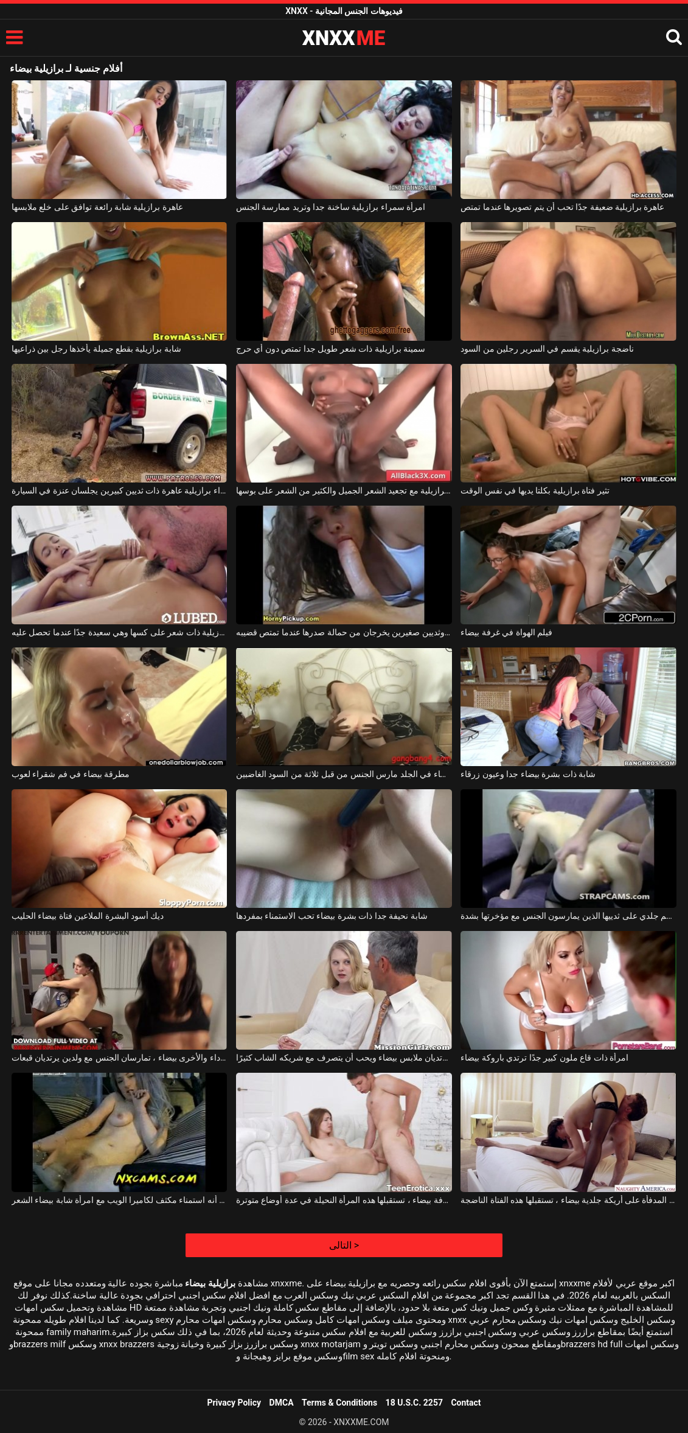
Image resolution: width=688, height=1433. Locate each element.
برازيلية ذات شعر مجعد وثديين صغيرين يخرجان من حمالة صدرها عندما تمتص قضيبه (344, 632)
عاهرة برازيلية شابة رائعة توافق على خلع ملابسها (97, 207)
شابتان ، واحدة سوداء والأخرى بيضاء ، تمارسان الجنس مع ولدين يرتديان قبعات (120, 1057)
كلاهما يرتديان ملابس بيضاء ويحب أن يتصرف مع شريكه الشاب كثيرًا (344, 1057)
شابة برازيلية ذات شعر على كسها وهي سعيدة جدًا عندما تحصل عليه (120, 632)
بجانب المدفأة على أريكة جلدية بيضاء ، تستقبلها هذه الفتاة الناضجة (568, 1200)
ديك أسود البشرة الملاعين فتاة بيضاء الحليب (88, 916)
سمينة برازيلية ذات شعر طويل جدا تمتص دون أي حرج (330, 349)
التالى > (344, 1245)
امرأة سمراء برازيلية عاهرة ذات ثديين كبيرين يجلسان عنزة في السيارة (120, 490)
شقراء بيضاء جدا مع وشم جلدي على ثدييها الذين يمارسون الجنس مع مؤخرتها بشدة (568, 916)
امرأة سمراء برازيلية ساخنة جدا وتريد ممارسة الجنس (330, 207)
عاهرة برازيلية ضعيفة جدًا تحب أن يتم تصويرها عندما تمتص (562, 207)
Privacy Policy (234, 1402)
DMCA (281, 1402)
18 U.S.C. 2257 (414, 1402)
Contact (466, 1402)
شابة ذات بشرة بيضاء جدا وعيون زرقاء (528, 774)
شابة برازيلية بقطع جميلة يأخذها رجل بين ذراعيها (96, 349)
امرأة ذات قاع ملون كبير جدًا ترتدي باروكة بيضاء (544, 1057)
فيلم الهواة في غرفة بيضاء (506, 632)
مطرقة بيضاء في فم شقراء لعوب (71, 774)
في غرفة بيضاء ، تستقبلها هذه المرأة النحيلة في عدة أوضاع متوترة (344, 1200)
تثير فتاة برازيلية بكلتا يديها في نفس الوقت (534, 490)
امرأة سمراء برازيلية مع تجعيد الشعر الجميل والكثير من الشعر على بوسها (344, 490)
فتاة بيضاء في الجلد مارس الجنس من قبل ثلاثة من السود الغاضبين (344, 774)
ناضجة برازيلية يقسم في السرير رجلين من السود (546, 349)
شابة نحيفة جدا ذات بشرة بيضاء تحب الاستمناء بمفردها (332, 916)
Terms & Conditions (339, 1402)
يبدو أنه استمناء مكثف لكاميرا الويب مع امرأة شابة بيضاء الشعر (120, 1200)
